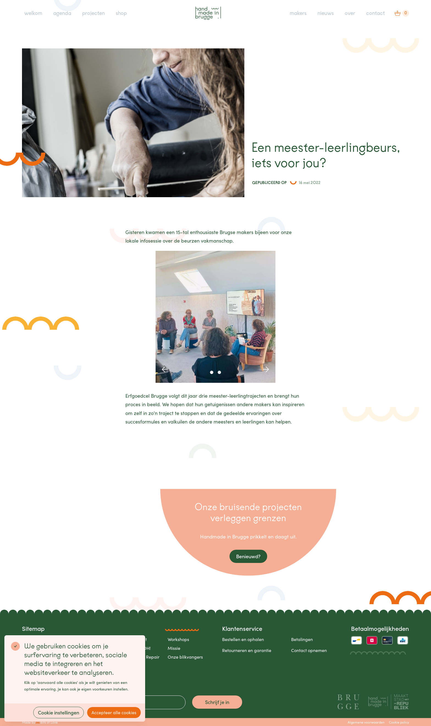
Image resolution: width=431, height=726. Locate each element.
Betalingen (302, 639)
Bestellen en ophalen (243, 639)
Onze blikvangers (185, 657)
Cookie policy (399, 722)
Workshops (178, 639)
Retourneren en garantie (246, 650)
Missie (174, 648)
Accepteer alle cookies (114, 712)
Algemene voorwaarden (366, 722)
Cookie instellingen (58, 712)
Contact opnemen (309, 650)
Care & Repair (145, 657)
